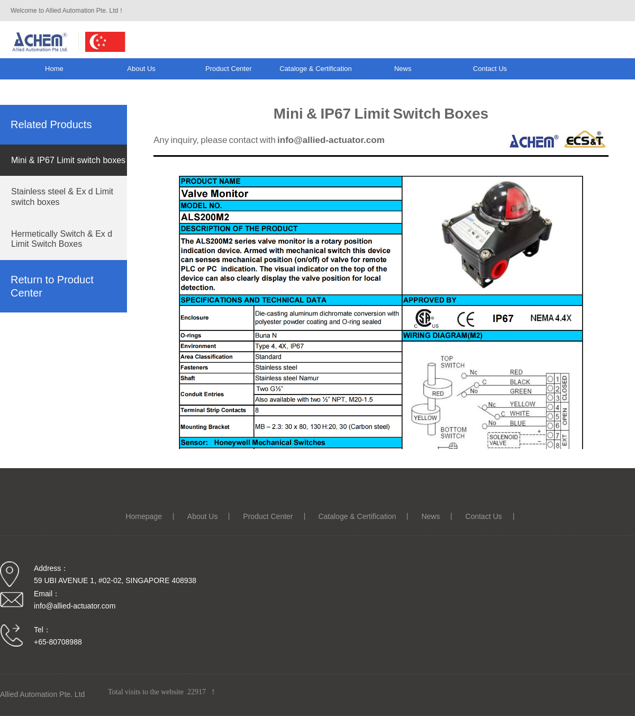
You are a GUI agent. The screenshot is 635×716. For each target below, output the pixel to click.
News (403, 69)
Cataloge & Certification (315, 69)
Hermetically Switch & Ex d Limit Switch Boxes (61, 239)
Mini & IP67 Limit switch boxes (68, 160)
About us (141, 69)
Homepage (143, 516)
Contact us (490, 69)
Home (54, 69)
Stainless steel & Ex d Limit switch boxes (62, 197)
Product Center (228, 69)
